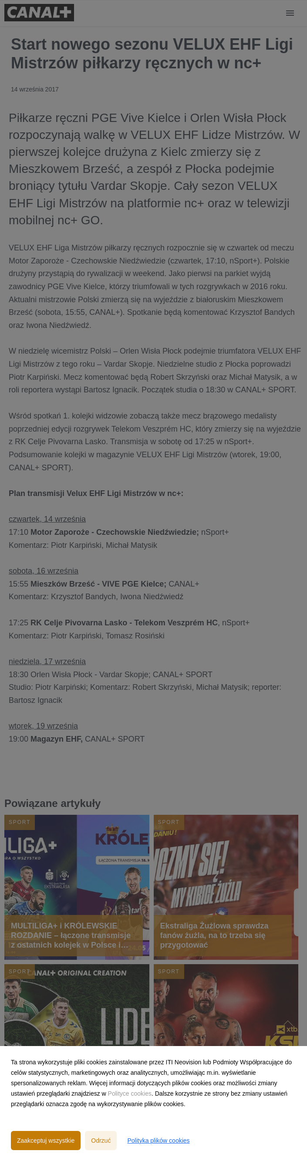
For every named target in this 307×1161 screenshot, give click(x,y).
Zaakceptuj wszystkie (45, 1140)
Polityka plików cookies (158, 1140)
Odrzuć (101, 1140)
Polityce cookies (130, 1093)
